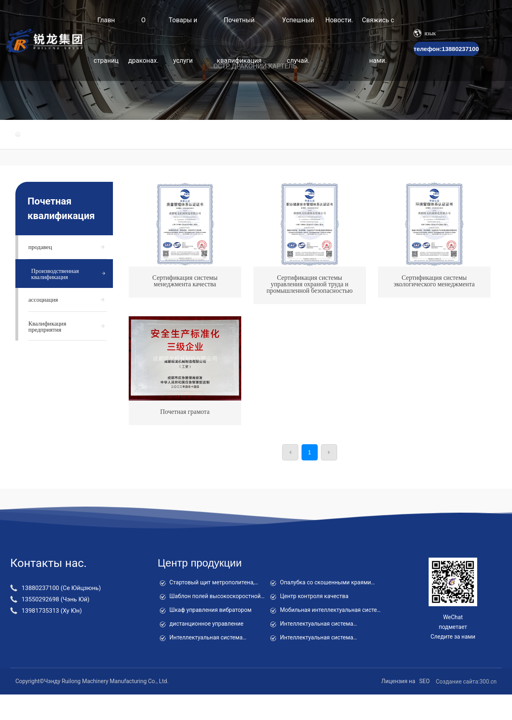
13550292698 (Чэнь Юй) (55, 599)
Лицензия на (398, 681)
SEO (424, 681)
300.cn (488, 681)
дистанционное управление (207, 623)
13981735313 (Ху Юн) (51, 610)
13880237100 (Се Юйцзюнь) (61, 588)
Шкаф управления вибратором (211, 610)
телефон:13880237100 (446, 48)
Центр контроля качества (314, 596)
